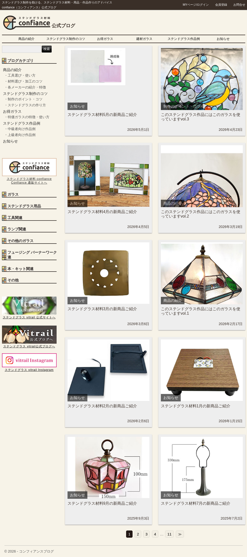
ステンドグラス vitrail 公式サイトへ (29, 315)
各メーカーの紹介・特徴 (27, 87)
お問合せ (239, 4)
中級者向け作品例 (21, 129)
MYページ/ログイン (196, 4)
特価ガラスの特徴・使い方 (28, 117)
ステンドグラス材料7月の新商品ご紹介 (196, 503)
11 (169, 534)
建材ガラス (144, 39)
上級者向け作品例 (21, 135)
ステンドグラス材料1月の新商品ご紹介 (196, 406)
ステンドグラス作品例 (184, 39)
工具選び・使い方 (21, 75)
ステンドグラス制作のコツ (65, 39)
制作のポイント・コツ (25, 99)
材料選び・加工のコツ (25, 81)
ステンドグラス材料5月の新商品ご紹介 (102, 114)
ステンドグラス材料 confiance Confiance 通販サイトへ (29, 178)
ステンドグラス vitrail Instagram (29, 368)
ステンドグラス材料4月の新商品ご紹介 (102, 212)
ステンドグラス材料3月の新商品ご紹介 (102, 309)
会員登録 (221, 4)
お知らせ (223, 39)
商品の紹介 (26, 39)
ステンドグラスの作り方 (27, 105)
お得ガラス (105, 39)
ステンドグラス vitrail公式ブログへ (29, 344)
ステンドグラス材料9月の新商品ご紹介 (102, 503)
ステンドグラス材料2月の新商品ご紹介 (102, 406)
